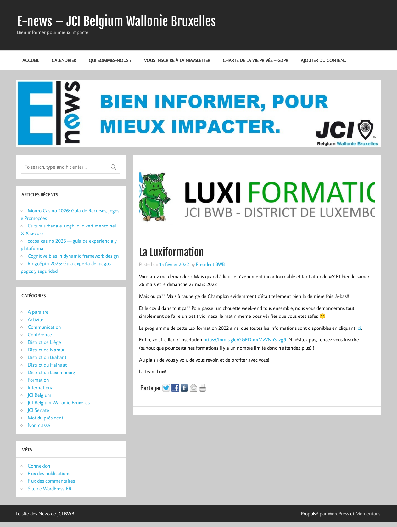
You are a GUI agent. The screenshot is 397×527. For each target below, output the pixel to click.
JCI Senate (38, 410)
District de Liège (44, 342)
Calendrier (64, 60)
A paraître (38, 312)
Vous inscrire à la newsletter (177, 60)
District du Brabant (47, 357)
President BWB (210, 264)
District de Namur (46, 349)
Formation (38, 380)
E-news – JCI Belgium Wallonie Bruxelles (116, 21)
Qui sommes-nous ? (110, 60)
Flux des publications (49, 473)
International (41, 387)
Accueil (30, 60)
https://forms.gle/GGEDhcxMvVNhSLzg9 (245, 339)
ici (358, 328)
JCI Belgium (39, 395)
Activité (35, 319)
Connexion (39, 466)
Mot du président (45, 417)
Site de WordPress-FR (49, 488)
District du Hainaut (47, 365)
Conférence (40, 334)
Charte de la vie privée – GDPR (255, 60)
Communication (44, 327)
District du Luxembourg (51, 372)
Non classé (39, 425)
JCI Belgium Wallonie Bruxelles (59, 402)
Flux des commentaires (51, 481)
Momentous (367, 513)
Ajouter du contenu (323, 60)
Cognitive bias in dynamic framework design (73, 256)
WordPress (338, 513)
